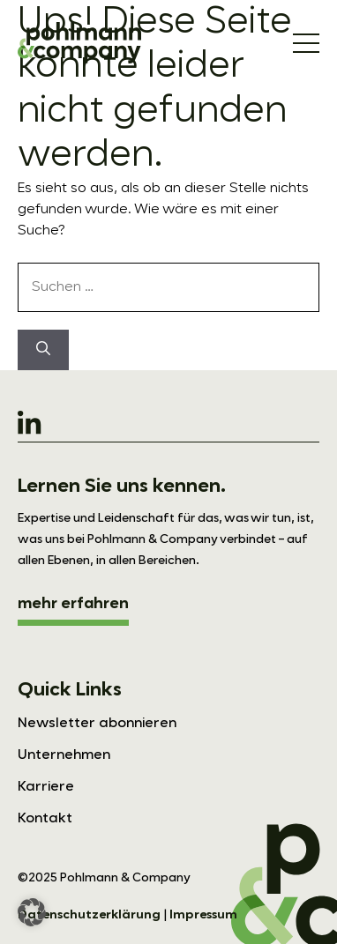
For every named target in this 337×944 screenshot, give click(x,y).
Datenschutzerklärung (89, 915)
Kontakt (45, 819)
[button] (32, 912)
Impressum (203, 915)
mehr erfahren (73, 604)
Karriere (46, 787)
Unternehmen (64, 755)
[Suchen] (43, 350)
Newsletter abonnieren (97, 724)
